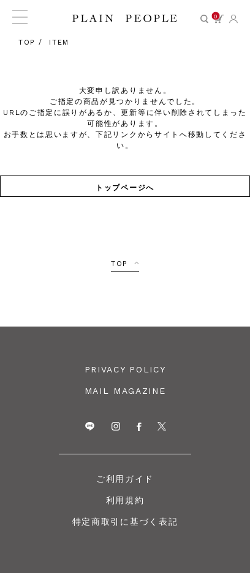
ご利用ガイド (125, 479)
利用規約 (125, 500)
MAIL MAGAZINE (125, 391)
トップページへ (125, 187)
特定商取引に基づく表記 (125, 522)
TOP (119, 263)
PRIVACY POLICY (125, 369)
